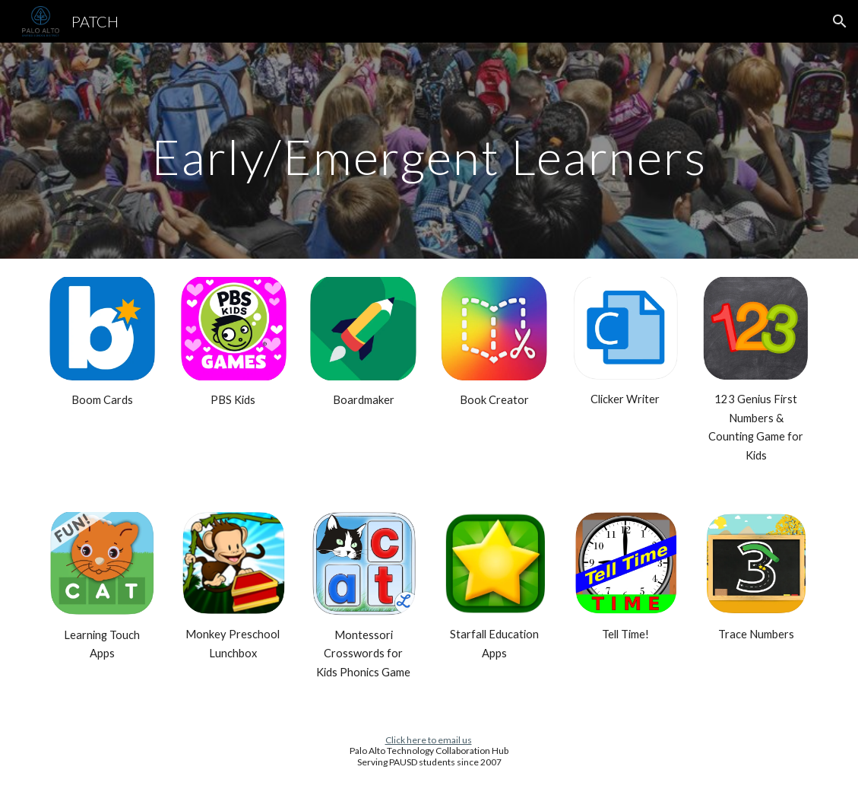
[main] (429, 150)
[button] (840, 21)
